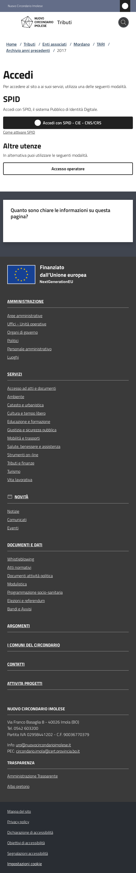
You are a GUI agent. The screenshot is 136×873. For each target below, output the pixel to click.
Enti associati (54, 44)
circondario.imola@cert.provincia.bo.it (48, 751)
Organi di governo (22, 332)
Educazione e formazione (28, 421)
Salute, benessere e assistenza (33, 446)
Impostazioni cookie (24, 864)
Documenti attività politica (30, 575)
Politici (12, 340)
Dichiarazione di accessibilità (30, 832)
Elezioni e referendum (26, 600)
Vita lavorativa (19, 479)
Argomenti (18, 625)
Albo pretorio (18, 786)
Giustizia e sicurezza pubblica (31, 430)
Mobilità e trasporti (23, 438)
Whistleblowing (20, 559)
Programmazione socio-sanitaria (35, 592)
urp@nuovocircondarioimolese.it (43, 745)
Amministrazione (25, 301)
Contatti (16, 664)
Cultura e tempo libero (26, 413)
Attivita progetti (24, 683)
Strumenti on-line (22, 455)
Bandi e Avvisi (19, 609)
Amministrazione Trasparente (32, 776)
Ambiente (15, 396)
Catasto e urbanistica (25, 405)
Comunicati (17, 519)
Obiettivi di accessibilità (26, 843)
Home (11, 44)
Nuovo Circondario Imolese (25, 6)
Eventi (12, 528)
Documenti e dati (24, 544)
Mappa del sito (19, 811)
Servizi (14, 374)
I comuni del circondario (33, 645)
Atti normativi (19, 567)
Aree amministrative (24, 315)
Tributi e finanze (20, 463)
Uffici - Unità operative (26, 324)
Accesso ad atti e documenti (31, 388)
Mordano (82, 44)
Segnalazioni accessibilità (27, 853)
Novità (21, 496)
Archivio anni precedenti (28, 50)
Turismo (13, 471)
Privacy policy (18, 822)
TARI (101, 44)
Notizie (13, 511)
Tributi (29, 44)
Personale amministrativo (29, 349)
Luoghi (13, 357)
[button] (123, 22)
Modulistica (17, 584)
